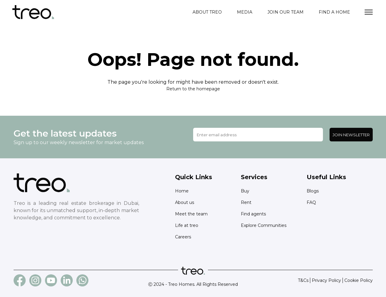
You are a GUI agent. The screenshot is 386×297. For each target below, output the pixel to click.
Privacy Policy (326, 280)
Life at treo (186, 225)
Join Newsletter (351, 134)
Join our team (285, 12)
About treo (207, 12)
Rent (246, 202)
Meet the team (191, 214)
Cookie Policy (358, 280)
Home (182, 191)
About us (184, 202)
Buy (245, 191)
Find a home (334, 12)
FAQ (311, 202)
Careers (183, 237)
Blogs (313, 191)
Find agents (253, 214)
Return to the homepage (193, 89)
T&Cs (303, 280)
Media (244, 12)
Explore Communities (263, 225)
